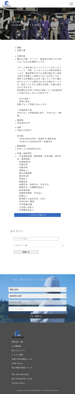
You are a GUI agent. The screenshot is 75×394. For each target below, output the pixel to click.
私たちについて (18, 350)
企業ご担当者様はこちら (22, 359)
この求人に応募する (37, 215)
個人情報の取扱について (22, 368)
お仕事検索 (16, 346)
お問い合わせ (17, 363)
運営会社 (17, 342)
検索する (38, 316)
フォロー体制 (17, 355)
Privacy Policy (18, 383)
